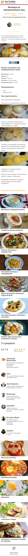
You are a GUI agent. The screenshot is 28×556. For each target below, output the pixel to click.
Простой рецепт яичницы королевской (12, 294)
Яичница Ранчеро (9, 477)
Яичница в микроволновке (13, 209)
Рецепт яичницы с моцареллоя (9, 251)
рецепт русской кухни (11, 36)
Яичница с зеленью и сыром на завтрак (13, 540)
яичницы (8, 434)
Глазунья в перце (8, 519)
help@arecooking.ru (14, 554)
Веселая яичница (8, 458)
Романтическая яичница (12, 230)
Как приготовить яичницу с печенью (13, 316)
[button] (26, 2)
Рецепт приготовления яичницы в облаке (11, 338)
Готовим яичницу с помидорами (9, 273)
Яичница (5, 497)
